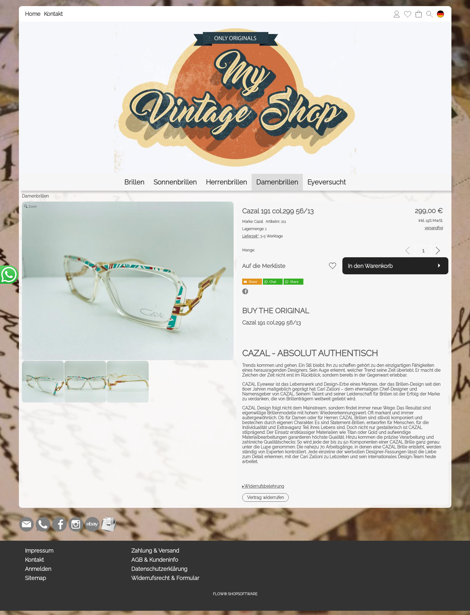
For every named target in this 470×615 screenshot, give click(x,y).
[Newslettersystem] (108, 524)
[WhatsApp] (43, 524)
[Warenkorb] (418, 14)
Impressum (39, 550)
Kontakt (53, 14)
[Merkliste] (408, 14)
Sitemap (35, 578)
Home (33, 14)
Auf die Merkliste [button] (263, 266)
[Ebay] (92, 524)
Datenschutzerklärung (159, 569)
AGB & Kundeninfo (154, 560)
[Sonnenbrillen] (175, 182)
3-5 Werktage (262, 236)
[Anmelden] (397, 14)
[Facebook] (59, 524)
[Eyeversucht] (326, 182)
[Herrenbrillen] (226, 182)
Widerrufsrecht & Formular (165, 578)
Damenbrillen (35, 196)
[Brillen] (134, 182)
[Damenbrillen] (277, 182)
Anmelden (38, 569)
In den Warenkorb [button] (370, 266)
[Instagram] (75, 524)
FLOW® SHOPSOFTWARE (235, 594)
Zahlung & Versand (155, 550)
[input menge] (423, 250)
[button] (429, 14)
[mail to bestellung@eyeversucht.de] (26, 524)
